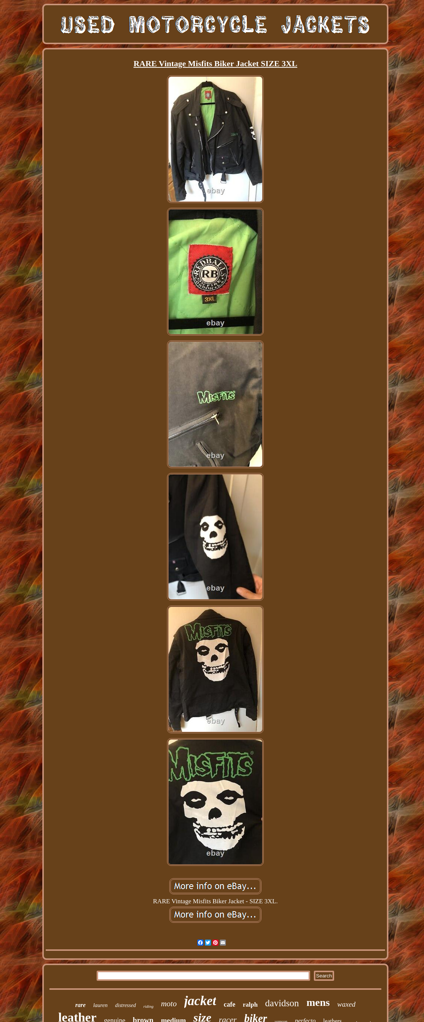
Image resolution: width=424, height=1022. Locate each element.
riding (148, 1006)
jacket (200, 1001)
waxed (346, 1004)
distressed (125, 1005)
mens (318, 1002)
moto (169, 1003)
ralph (250, 1004)
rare (80, 1005)
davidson (282, 1003)
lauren (100, 1005)
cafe (229, 1004)
